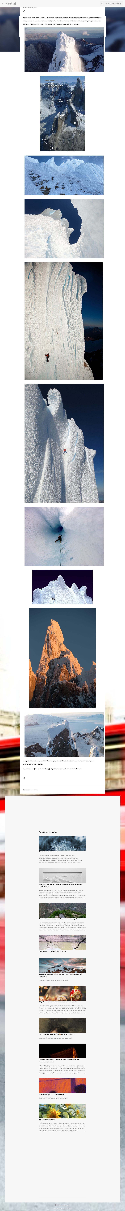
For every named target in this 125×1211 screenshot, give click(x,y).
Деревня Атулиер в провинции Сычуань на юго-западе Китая (59, 919)
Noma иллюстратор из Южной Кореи (51, 1094)
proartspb (10, 4)
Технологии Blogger (62, 1205)
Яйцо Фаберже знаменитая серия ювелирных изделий (57, 1002)
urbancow (69, 1208)
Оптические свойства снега (48, 852)
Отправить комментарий (30, 789)
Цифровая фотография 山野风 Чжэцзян (52, 951)
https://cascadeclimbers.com (73, 769)
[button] (24, 11)
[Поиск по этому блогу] (113, 3)
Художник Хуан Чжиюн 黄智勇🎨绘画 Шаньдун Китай (56, 1034)
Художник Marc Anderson (47, 1119)
